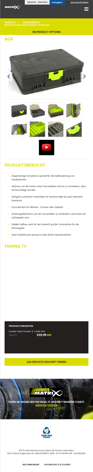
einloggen (57, 2)
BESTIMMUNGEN (31, 464)
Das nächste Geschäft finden (46, 362)
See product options (46, 32)
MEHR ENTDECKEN (46, 405)
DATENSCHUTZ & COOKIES (57, 464)
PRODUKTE (10, 22)
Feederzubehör (31, 22)
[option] (46, 72)
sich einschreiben (79, 2)
